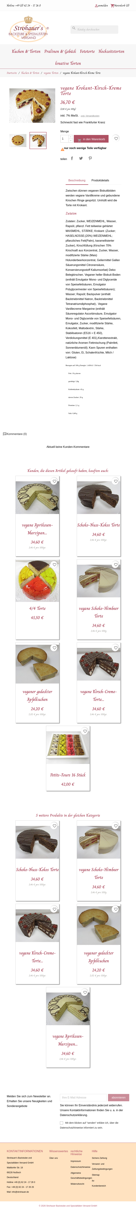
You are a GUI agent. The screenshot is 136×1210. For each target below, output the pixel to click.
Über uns (53, 1158)
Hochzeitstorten (111, 51)
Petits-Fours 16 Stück (68, 775)
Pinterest (90, 158)
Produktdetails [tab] (100, 180)
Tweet (80, 158)
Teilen (71, 158)
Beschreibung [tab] (76, 180)
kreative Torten (68, 63)
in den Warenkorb (91, 140)
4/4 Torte (37, 608)
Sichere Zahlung (99, 1158)
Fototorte (87, 51)
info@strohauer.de (20, 1192)
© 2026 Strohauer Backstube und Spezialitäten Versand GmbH (68, 1206)
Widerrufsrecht (77, 1184)
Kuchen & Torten (26, 51)
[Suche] (94, 29)
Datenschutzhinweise (80, 1167)
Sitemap (96, 1175)
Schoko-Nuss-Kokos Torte (98, 525)
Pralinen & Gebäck (60, 51)
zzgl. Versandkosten (90, 116)
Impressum (76, 1161)
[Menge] (64, 139)
